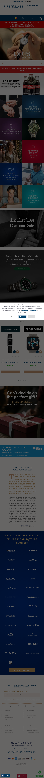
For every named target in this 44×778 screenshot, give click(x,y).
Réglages (13, 316)
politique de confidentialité (29, 310)
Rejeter (31, 316)
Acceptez (22, 316)
